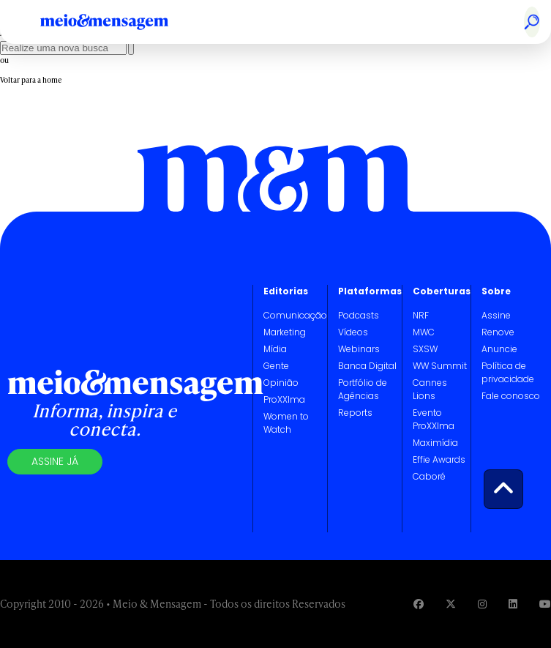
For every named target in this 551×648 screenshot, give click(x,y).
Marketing (284, 332)
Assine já (54, 461)
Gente (276, 366)
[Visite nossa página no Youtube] (545, 604)
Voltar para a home (30, 80)
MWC (424, 332)
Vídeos (353, 332)
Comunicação (295, 315)
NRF (421, 315)
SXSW (425, 349)
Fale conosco (510, 396)
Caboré (429, 476)
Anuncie (499, 349)
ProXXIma (284, 399)
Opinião (281, 382)
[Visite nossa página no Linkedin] (513, 604)
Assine (496, 315)
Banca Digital (367, 366)
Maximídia (435, 442)
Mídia (275, 349)
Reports (355, 412)
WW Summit (440, 366)
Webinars (359, 349)
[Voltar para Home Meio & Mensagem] (120, 22)
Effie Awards (439, 459)
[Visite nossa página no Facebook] (418, 604)
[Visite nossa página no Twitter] (451, 604)
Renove (497, 332)
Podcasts (358, 315)
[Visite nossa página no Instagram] (482, 604)
